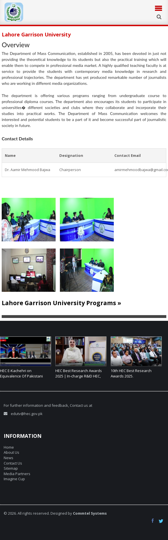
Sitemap (11, 468)
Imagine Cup (14, 478)
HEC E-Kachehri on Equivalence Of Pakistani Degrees (21, 376)
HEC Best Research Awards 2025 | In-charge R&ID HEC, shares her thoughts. (78, 376)
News (8, 457)
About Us (11, 452)
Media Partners (17, 473)
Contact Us (13, 463)
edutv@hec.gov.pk (27, 413)
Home (9, 447)
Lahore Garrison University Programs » (61, 303)
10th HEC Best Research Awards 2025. (131, 373)
